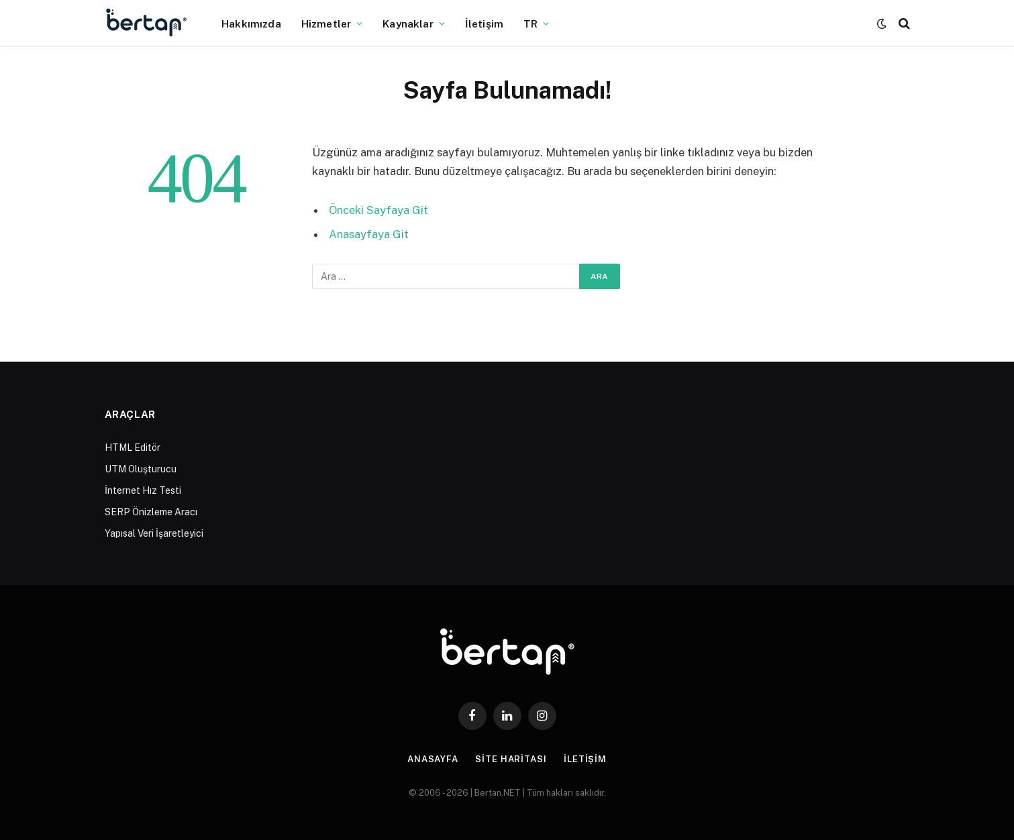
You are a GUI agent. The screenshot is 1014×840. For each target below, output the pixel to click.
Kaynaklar (408, 23)
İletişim (484, 23)
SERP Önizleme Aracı (151, 512)
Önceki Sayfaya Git (378, 210)
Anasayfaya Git (369, 234)
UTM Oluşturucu (140, 469)
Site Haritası (511, 759)
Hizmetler (326, 23)
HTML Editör (132, 447)
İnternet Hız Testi (143, 490)
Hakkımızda (251, 23)
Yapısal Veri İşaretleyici (154, 533)
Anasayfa (432, 759)
